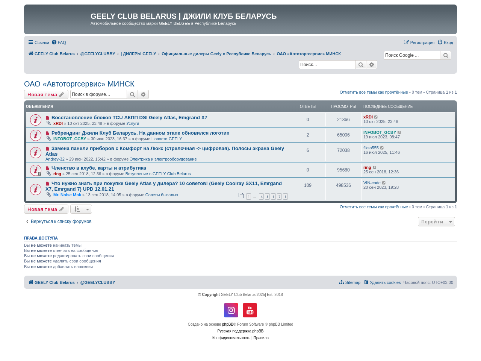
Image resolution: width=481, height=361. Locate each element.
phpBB (227, 324)
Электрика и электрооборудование (163, 159)
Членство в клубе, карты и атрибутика (98, 168)
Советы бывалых (161, 195)
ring (57, 173)
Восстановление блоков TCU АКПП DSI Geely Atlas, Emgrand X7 (129, 117)
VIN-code (372, 182)
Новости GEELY (166, 139)
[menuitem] (58, 42)
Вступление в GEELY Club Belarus (158, 173)
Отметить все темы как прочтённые (374, 92)
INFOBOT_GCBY (69, 139)
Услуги (132, 123)
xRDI (58, 123)
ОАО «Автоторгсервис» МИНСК (79, 84)
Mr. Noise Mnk (67, 195)
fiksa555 (371, 148)
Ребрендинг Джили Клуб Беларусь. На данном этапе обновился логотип (140, 133)
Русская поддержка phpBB (240, 331)
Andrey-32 (55, 159)
